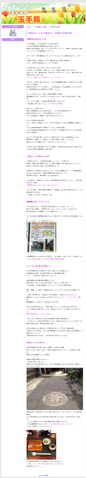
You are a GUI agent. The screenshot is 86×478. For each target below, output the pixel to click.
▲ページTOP (43, 475)
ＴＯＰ (29, 27)
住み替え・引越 (41, 27)
